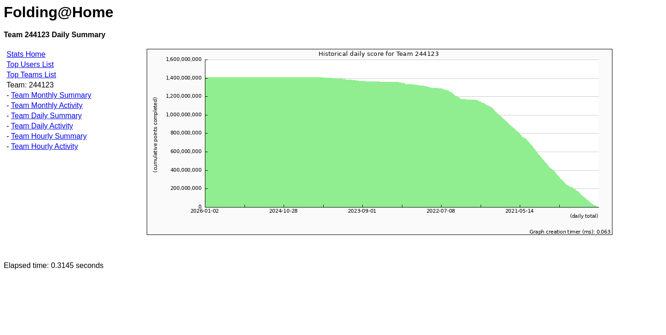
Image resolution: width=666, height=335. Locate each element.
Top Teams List (31, 75)
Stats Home (26, 54)
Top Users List (30, 64)
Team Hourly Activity (44, 146)
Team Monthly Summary (51, 95)
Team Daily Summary (46, 116)
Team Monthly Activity (46, 105)
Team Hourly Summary (49, 136)
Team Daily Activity (42, 126)
